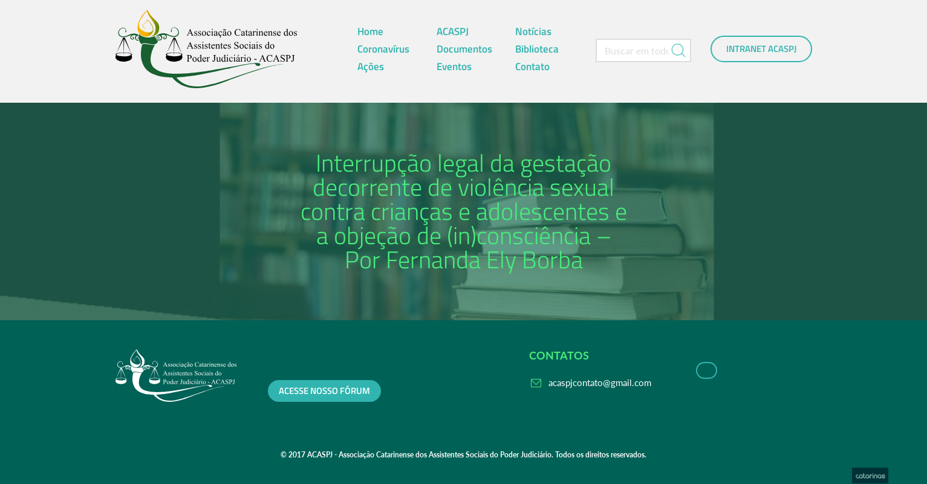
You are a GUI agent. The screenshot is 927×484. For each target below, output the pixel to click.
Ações (370, 66)
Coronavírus (383, 49)
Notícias (533, 31)
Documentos (464, 49)
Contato (532, 66)
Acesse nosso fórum (324, 391)
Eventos (454, 66)
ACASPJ (453, 31)
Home (370, 31)
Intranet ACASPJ (761, 49)
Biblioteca (537, 49)
